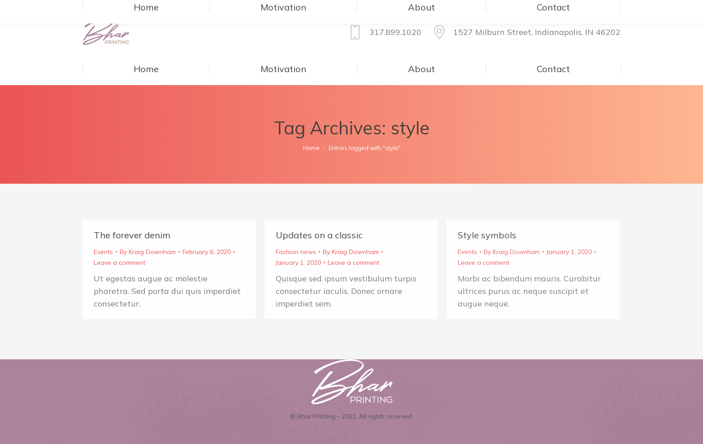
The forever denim (132, 235)
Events (103, 252)
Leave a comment (119, 263)
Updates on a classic (319, 235)
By (148, 252)
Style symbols (487, 235)
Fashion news (296, 252)
